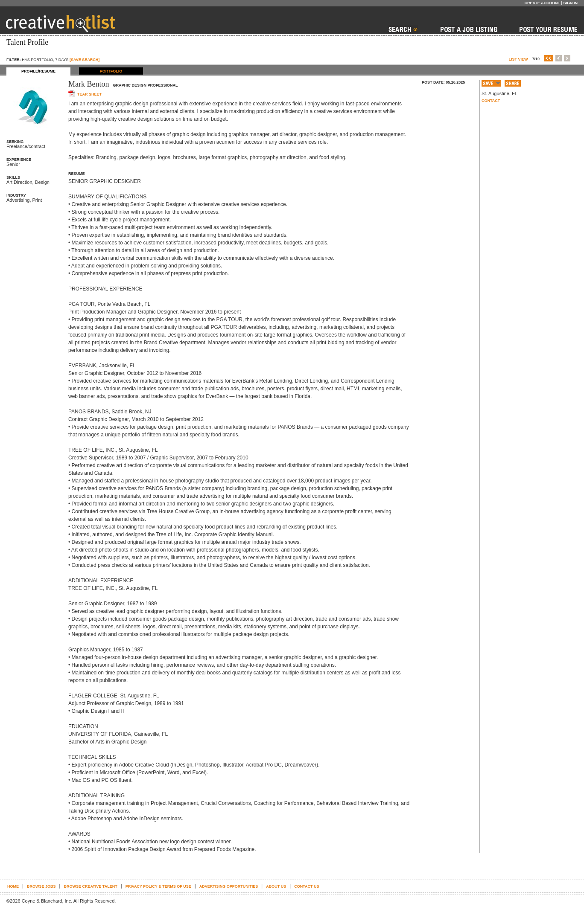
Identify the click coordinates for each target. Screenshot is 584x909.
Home (13, 886)
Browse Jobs (41, 886)
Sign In (570, 3)
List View (518, 59)
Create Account (542, 3)
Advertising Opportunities (228, 886)
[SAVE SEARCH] (84, 60)
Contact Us (306, 886)
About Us (276, 886)
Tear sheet (89, 94)
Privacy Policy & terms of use (158, 886)
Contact (491, 101)
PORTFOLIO (111, 71)
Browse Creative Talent (90, 886)
